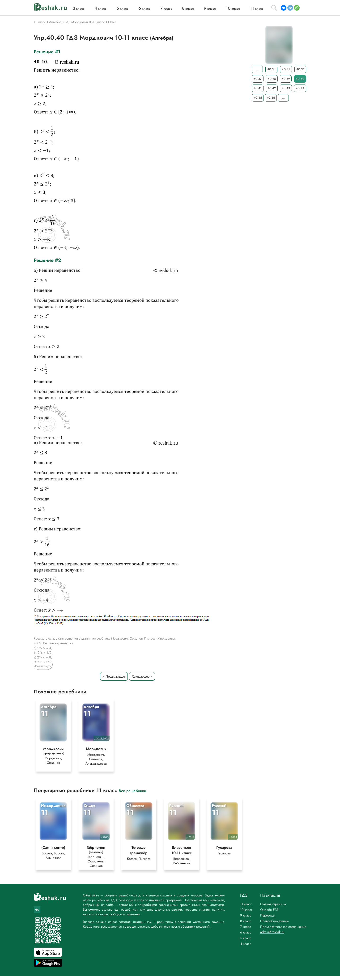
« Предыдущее (114, 676)
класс (79, 8)
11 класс (246, 904)
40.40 (300, 78)
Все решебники (132, 792)
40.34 (271, 69)
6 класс (245, 932)
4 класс (245, 943)
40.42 (272, 88)
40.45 (258, 97)
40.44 (300, 88)
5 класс (245, 938)
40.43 (286, 88)
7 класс (245, 926)
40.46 (271, 97)
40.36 (300, 69)
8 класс (245, 921)
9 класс (245, 915)
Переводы (267, 915)
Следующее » (142, 676)
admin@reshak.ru (272, 931)
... (257, 69)
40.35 (286, 69)
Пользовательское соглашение (283, 926)
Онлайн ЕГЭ (269, 909)
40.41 (258, 88)
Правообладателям (274, 921)
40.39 (286, 78)
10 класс (246, 909)
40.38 (272, 78)
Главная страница (273, 904)
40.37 (258, 78)
